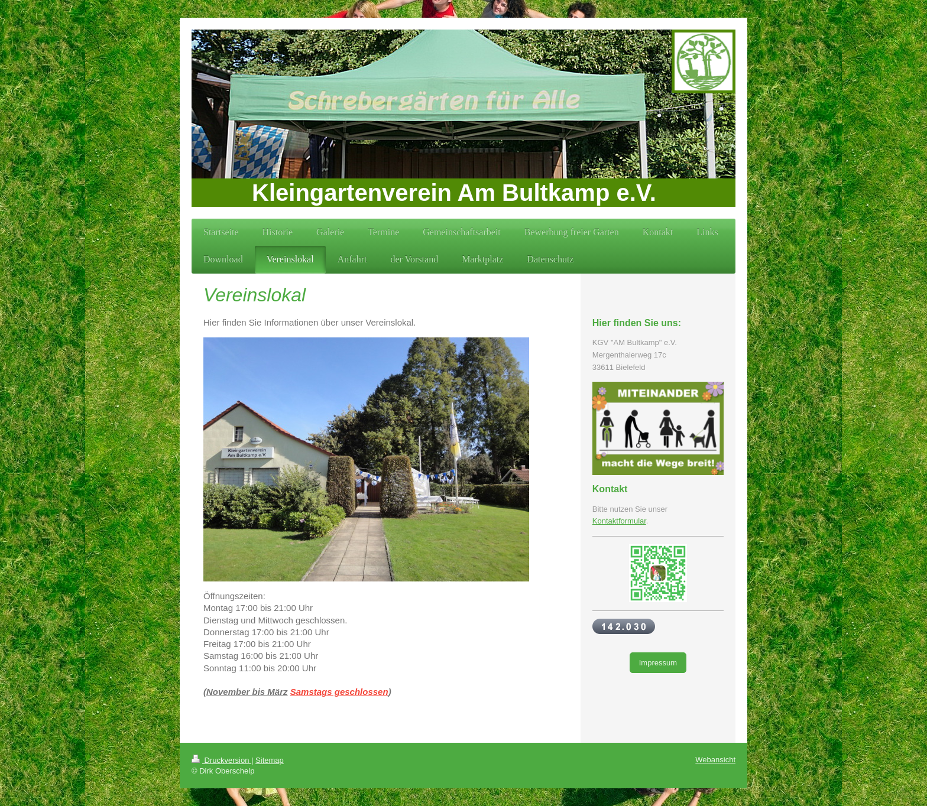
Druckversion (221, 760)
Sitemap (269, 760)
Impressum (658, 662)
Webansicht (715, 759)
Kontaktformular (619, 520)
